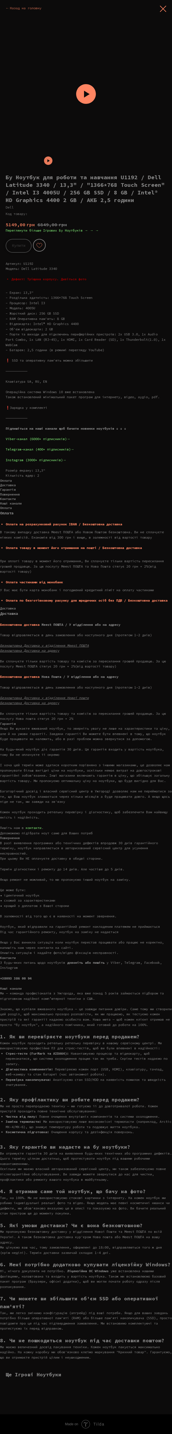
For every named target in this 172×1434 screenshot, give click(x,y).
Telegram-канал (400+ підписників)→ (40, 449)
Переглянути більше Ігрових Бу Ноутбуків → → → (52, 230)
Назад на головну (25, 8)
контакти (33, 828)
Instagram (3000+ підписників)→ (36, 460)
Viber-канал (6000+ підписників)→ (38, 439)
